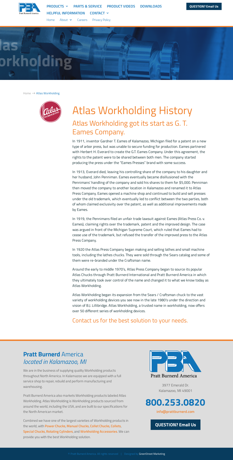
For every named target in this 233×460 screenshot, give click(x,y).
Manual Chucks (78, 426)
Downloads (151, 7)
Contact (97, 13)
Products (55, 7)
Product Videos (121, 7)
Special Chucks (34, 431)
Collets (116, 426)
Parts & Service (87, 7)
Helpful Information (66, 13)
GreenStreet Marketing (152, 454)
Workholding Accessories (98, 431)
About (64, 20)
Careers (82, 20)
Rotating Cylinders (59, 431)
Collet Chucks (99, 426)
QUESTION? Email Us (204, 6)
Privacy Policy (101, 20)
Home (51, 20)
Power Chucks (55, 426)
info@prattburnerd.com (175, 411)
